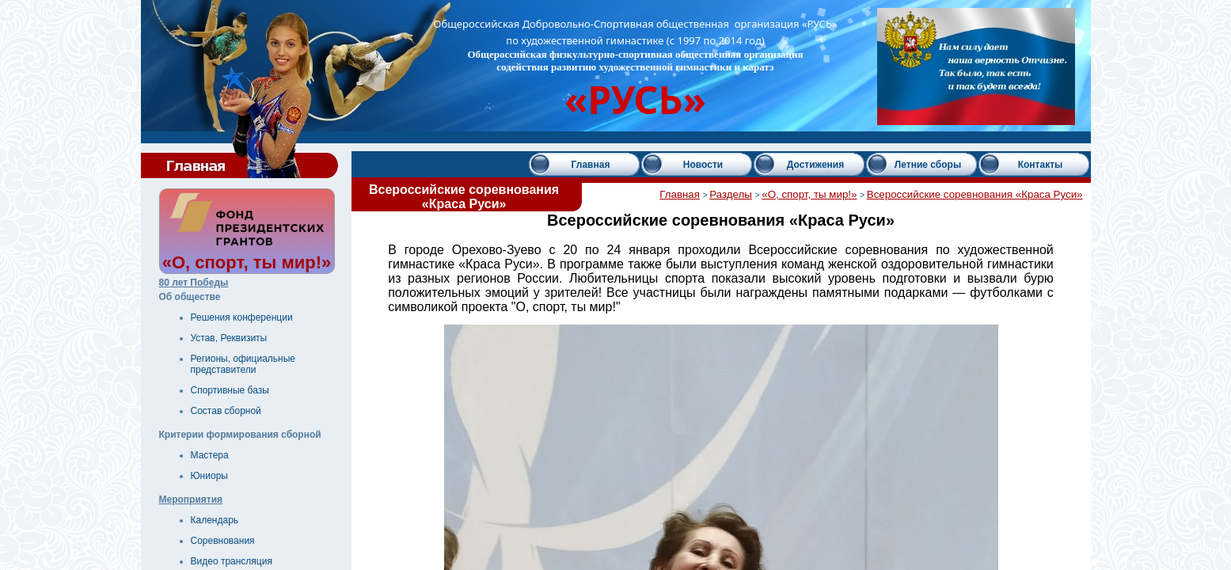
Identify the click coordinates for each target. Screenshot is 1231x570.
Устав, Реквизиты (229, 338)
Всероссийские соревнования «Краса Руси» (975, 194)
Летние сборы (928, 164)
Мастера (210, 455)
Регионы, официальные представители (243, 364)
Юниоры (209, 475)
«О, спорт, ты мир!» (809, 194)
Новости (703, 164)
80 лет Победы (194, 282)
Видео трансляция (231, 561)
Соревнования (223, 540)
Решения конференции (242, 317)
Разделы (730, 194)
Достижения (815, 164)
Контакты (1040, 164)
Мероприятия (191, 499)
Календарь (215, 520)
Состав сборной (226, 410)
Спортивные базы (230, 390)
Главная (591, 164)
